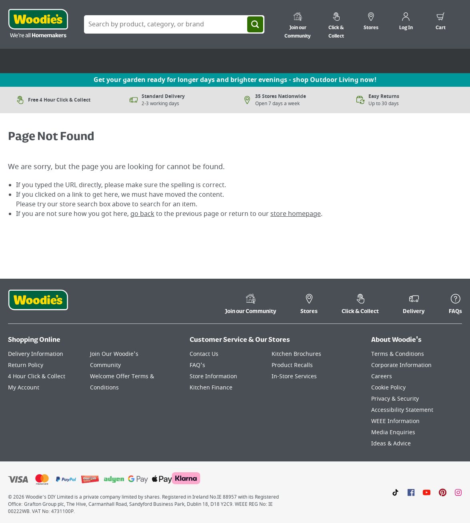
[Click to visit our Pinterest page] (442, 492)
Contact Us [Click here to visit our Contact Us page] (204, 354)
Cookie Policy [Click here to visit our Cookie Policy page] (388, 387)
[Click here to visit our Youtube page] (426, 492)
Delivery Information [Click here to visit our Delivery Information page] (35, 354)
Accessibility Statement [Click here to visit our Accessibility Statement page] (402, 410)
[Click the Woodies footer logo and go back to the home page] (38, 305)
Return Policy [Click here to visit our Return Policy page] (25, 365)
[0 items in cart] (440, 22)
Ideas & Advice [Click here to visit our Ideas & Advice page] (391, 443)
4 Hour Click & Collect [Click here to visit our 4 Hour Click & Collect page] (36, 376)
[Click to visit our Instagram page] (458, 492)
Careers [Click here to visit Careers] (381, 376)
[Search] (255, 24)
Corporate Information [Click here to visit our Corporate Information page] (401, 365)
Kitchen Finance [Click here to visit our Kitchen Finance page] (211, 387)
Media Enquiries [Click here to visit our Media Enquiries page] (393, 432)
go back (142, 214)
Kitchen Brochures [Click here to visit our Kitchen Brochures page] (296, 354)
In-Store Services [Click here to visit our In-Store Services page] (294, 376)
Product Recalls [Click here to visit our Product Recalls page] (292, 365)
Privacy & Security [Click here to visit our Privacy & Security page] (395, 399)
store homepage (295, 214)
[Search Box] (174, 24)
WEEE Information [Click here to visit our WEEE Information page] (395, 421)
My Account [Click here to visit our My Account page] (23, 387)
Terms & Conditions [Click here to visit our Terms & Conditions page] (397, 354)
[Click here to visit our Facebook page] (411, 492)
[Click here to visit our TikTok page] (395, 492)
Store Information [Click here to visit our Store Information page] (213, 376)
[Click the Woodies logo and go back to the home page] (38, 24)
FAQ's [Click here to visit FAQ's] (197, 365)
